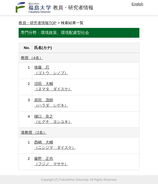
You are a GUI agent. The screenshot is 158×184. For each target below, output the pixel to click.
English (137, 4)
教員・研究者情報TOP (38, 23)
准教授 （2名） (34, 132)
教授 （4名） (32, 58)
